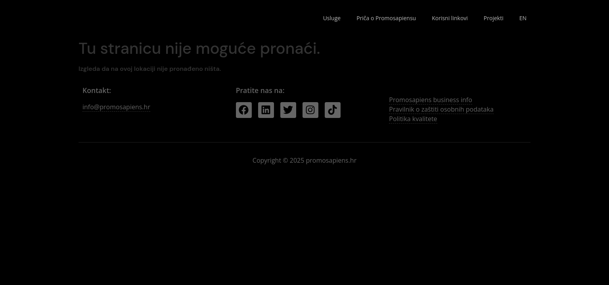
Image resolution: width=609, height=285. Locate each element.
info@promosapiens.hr (116, 107)
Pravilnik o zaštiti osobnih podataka (441, 109)
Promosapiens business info (430, 99)
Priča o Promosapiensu (386, 18)
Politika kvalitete (413, 118)
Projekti (494, 18)
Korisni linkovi (450, 18)
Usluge (332, 18)
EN (523, 18)
